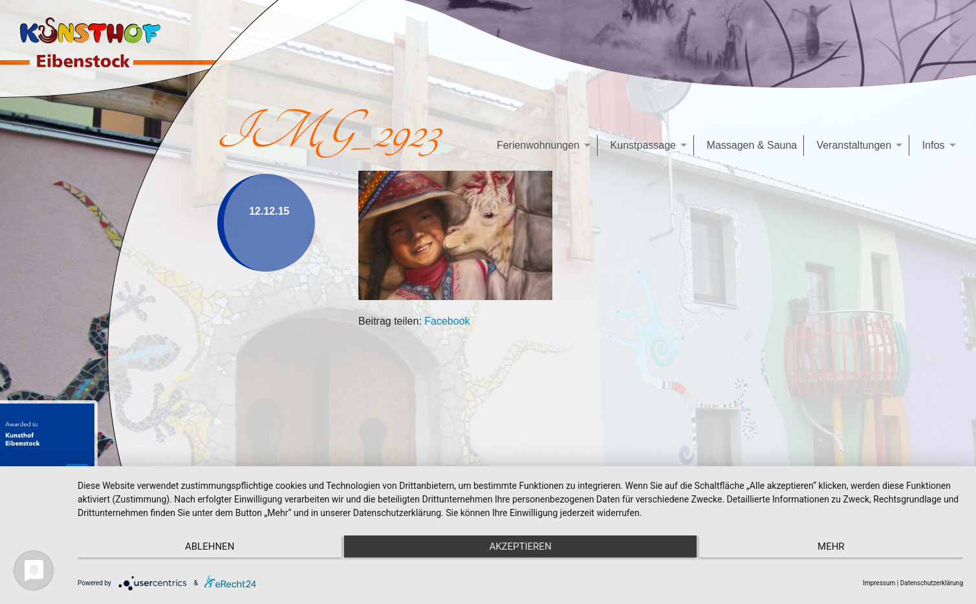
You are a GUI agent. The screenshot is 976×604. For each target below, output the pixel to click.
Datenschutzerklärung (931, 583)
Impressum (879, 583)
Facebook (447, 321)
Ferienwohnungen (538, 145)
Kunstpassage (643, 145)
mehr (831, 546)
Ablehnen (209, 546)
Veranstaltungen (853, 145)
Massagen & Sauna (752, 145)
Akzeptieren (520, 546)
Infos (933, 145)
